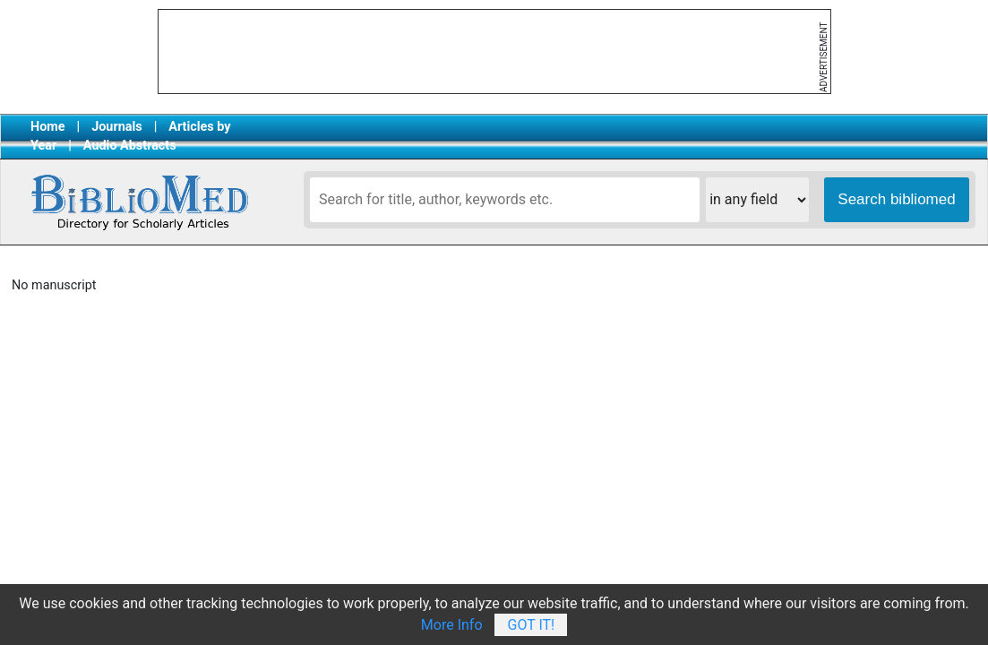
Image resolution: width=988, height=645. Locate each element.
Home (47, 126)
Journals (116, 126)
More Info (452, 624)
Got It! (530, 624)
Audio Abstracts (129, 145)
